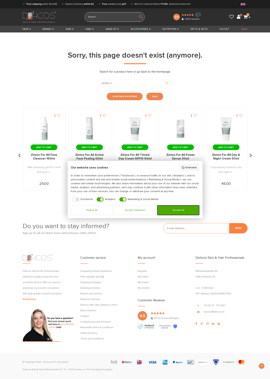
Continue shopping (124, 97)
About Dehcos (88, 310)
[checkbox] (82, 199)
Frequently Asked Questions (96, 271)
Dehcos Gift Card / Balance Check (98, 305)
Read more (29, 299)
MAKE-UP (112, 29)
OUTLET (224, 29)
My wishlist (144, 288)
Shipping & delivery (90, 282)
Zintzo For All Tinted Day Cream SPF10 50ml (135, 156)
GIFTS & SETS (199, 29)
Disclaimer (63, 362)
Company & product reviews (95, 322)
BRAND (48, 29)
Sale (155, 97)
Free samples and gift (92, 277)
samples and (112, 4)
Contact (84, 316)
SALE (244, 29)
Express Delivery (78, 4)
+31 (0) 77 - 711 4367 (214, 305)
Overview (189, 167)
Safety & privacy (88, 333)
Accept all (178, 210)
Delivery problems (90, 288)
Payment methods (90, 299)
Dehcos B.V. (49, 362)
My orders (143, 277)
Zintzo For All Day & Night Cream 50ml (226, 156)
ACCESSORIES (141, 29)
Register (142, 271)
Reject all (91, 210)
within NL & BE (40, 4)
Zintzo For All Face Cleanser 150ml (44, 156)
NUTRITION (170, 29)
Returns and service (91, 294)
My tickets (143, 282)
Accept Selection (135, 210)
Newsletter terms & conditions (97, 327)
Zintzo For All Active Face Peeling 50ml (89, 156)
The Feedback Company (99, 369)
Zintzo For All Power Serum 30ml (180, 156)
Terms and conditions (92, 339)
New (27, 29)
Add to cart (44, 147)
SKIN (70, 29)
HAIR (89, 29)
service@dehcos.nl (213, 312)
